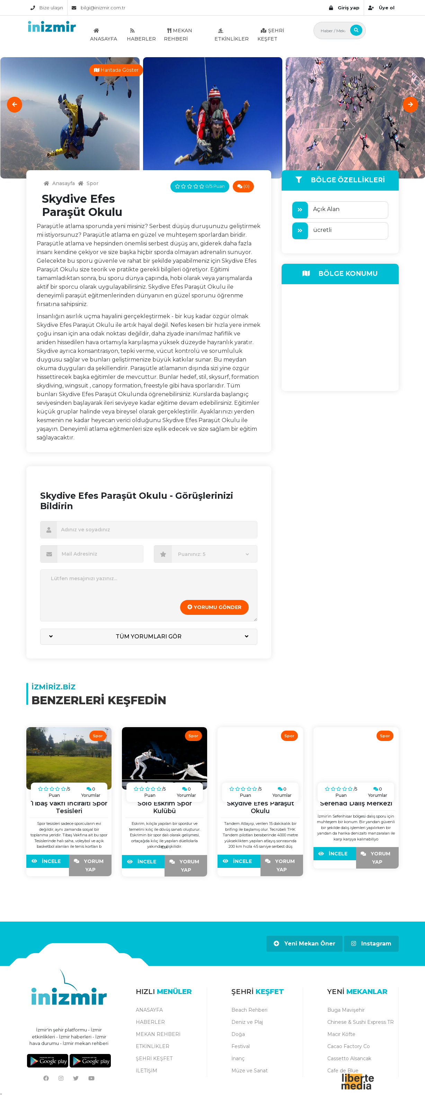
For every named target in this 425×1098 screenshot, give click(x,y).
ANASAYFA (103, 34)
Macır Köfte (341, 1034)
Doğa (238, 1034)
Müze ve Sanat (249, 1071)
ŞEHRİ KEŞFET (270, 34)
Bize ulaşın (46, 7)
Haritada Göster (116, 70)
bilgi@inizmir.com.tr (98, 7)
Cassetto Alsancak (349, 1058)
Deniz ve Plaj (247, 1022)
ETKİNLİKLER (231, 34)
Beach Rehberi (249, 1010)
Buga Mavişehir (346, 1010)
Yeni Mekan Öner (304, 943)
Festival (240, 1046)
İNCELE (48, 861)
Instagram (371, 943)
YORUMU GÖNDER (214, 607)
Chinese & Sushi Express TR (360, 1022)
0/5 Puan (200, 186)
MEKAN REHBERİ (178, 34)
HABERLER (141, 34)
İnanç (238, 1058)
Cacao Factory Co (348, 1046)
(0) (243, 186)
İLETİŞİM (146, 1071)
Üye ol (381, 7)
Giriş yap (344, 7)
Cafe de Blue (342, 1071)
